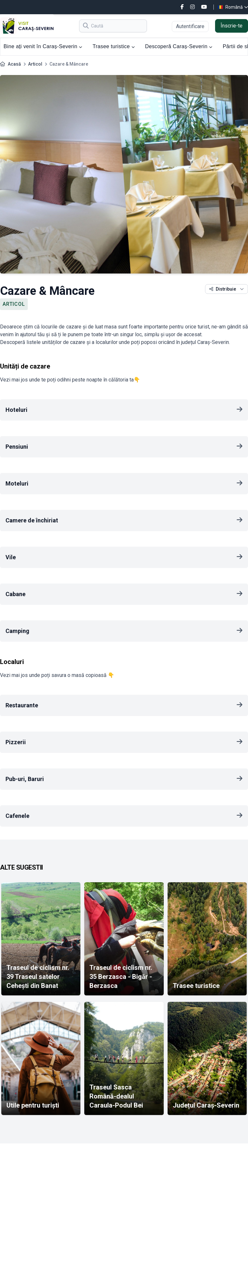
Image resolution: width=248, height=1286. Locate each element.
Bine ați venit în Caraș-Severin (43, 46)
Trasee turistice (114, 46)
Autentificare (190, 26)
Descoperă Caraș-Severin (178, 46)
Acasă (14, 64)
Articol (35, 64)
